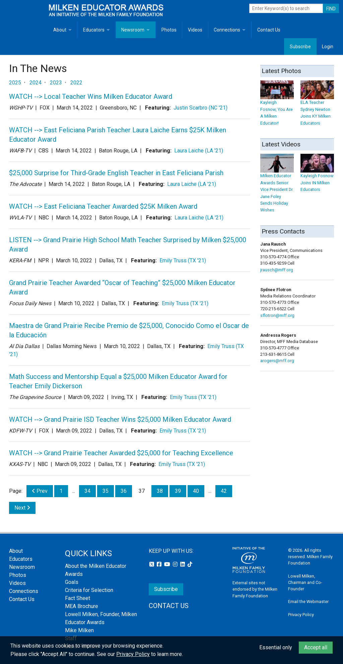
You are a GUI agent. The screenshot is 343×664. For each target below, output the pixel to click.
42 (224, 491)
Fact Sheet (77, 598)
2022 (76, 82)
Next (22, 508)
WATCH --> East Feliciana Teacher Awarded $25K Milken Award (103, 206)
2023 (56, 82)
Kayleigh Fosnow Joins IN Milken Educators (317, 176)
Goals (71, 582)
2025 (15, 82)
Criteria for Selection (89, 590)
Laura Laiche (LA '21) (198, 150)
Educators (94, 29)
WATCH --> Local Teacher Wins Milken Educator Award (90, 96)
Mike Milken (79, 630)
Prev (40, 491)
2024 (35, 82)
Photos (169, 29)
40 (196, 491)
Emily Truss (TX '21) (182, 260)
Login (327, 46)
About (59, 29)
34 (87, 491)
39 (178, 491)
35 (105, 491)
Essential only (275, 647)
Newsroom (132, 29)
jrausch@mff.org (276, 269)
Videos (195, 29)
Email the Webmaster (308, 601)
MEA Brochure (81, 606)
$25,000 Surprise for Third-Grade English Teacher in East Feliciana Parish (116, 173)
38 (160, 491)
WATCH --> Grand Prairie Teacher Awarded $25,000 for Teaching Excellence (121, 453)
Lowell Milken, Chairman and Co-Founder (305, 582)
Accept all (315, 647)
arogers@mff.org (277, 360)
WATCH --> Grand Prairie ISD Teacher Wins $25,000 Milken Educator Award (120, 419)
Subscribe (300, 46)
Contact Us (268, 29)
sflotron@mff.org (277, 315)
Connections (227, 29)
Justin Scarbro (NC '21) (200, 108)
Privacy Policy (301, 614)
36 (124, 491)
